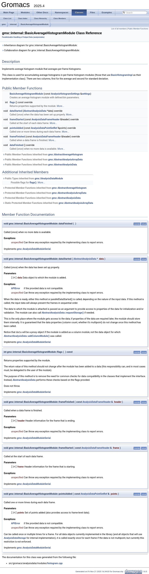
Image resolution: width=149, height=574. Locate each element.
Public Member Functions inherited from (43, 154)
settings (86, 93)
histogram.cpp (55, 563)
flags (12, 102)
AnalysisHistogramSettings (65, 93)
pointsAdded (16, 128)
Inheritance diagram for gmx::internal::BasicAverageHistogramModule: (39, 45)
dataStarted (16, 111)
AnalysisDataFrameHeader (46, 119)
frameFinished (17, 136)
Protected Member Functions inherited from (45, 188)
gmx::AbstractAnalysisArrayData (65, 159)
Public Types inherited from (33, 178)
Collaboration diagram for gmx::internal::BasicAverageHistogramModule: (41, 50)
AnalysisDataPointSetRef (44, 128)
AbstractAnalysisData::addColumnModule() (27, 335)
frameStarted (17, 119)
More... (60, 106)
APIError (15, 288)
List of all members (118, 29)
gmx (4, 24)
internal (13, 24)
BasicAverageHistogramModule (34, 24)
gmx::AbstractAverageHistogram (65, 154)
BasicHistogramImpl (122, 75)
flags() (33, 182)
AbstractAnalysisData (35, 111)
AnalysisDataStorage (15, 537)
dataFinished (16, 145)
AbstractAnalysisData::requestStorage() (63, 312)
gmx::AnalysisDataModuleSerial (34, 249)
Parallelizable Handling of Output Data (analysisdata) (23, 37)
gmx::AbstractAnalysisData (62, 164)
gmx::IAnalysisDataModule (49, 178)
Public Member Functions (138, 29)
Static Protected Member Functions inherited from (48, 203)
